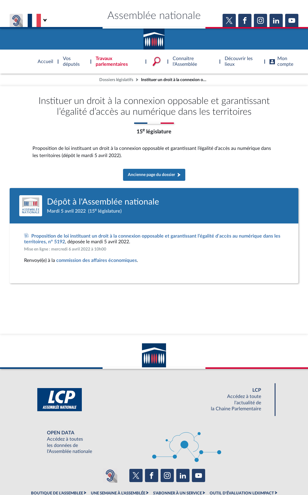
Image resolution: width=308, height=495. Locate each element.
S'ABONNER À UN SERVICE (177, 493)
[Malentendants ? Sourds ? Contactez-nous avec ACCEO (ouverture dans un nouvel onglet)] (110, 475)
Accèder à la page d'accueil (154, 37)
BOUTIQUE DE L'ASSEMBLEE (57, 493)
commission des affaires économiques (96, 260)
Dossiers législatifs (116, 79)
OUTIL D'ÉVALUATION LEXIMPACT (242, 493)
